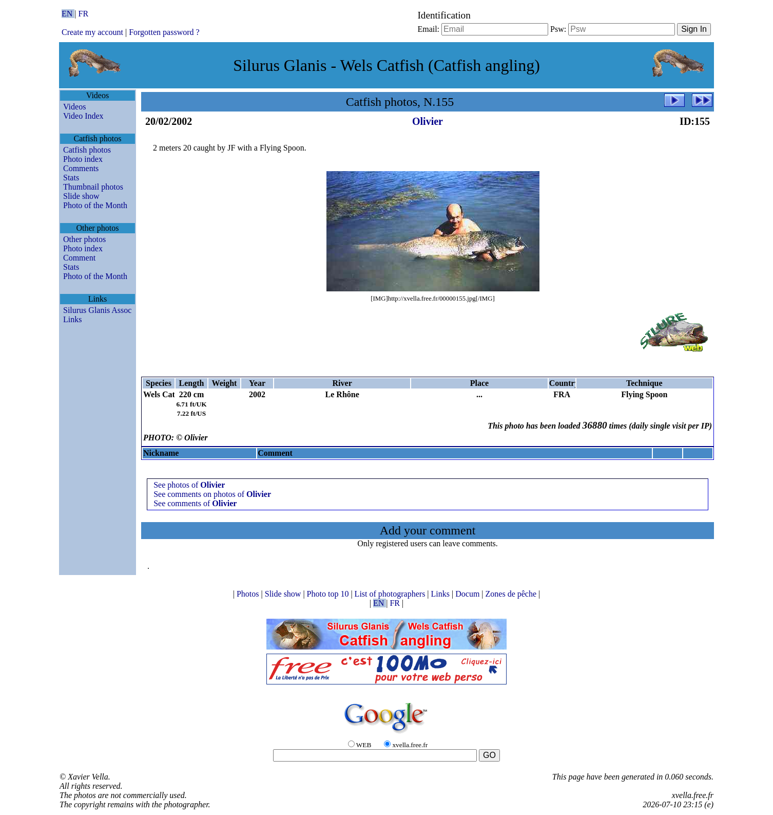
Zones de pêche (512, 593)
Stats (71, 177)
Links (72, 319)
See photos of (189, 484)
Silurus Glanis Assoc (97, 310)
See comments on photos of (212, 494)
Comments (81, 168)
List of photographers (391, 593)
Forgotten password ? (164, 32)
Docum (468, 593)
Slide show (81, 196)
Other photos (84, 239)
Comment (79, 257)
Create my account (92, 32)
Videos (74, 106)
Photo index (83, 159)
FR (84, 13)
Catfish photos (87, 149)
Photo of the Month (95, 205)
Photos (249, 593)
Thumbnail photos (93, 186)
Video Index (83, 116)
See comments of (195, 503)
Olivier (427, 121)
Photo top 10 (329, 593)
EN (68, 13)
